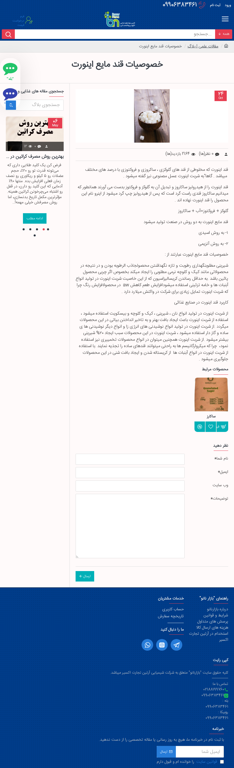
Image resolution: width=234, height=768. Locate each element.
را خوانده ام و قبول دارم (190, 762)
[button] (48, 229)
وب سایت (220, 485)
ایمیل (224, 472)
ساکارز (211, 416)
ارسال (87, 576)
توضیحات (220, 498)
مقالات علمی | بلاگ (202, 47)
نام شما (222, 458)
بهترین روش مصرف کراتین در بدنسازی (35, 157)
